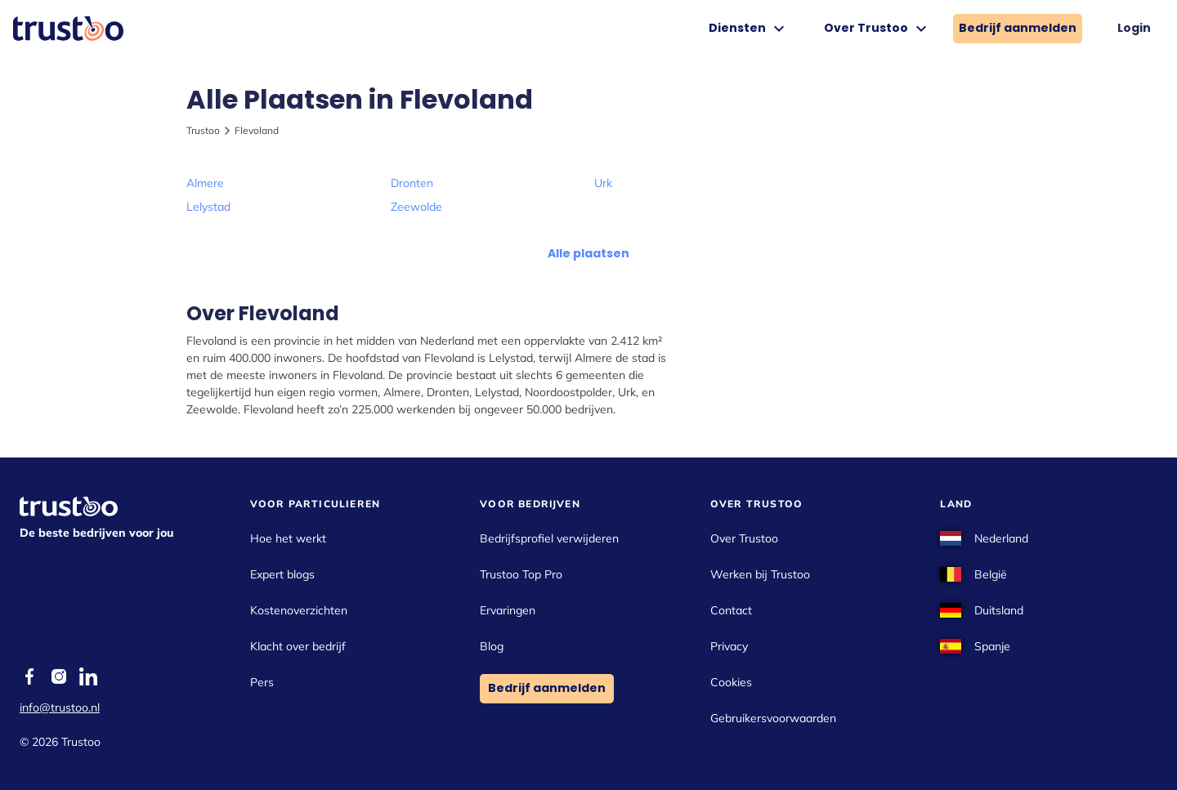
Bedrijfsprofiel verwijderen (549, 538)
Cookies (731, 682)
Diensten (749, 28)
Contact (731, 610)
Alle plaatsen (588, 253)
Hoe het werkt (288, 538)
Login (1134, 28)
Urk (603, 183)
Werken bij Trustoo (760, 574)
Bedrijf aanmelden (1017, 28)
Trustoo (203, 130)
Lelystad (208, 206)
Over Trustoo (877, 28)
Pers (262, 682)
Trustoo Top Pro (521, 574)
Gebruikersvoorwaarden (773, 718)
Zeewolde (416, 206)
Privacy (729, 646)
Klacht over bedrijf (298, 646)
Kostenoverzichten (298, 610)
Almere (205, 183)
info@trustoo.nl (60, 707)
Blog (491, 646)
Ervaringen (507, 610)
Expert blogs (282, 574)
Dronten (412, 183)
